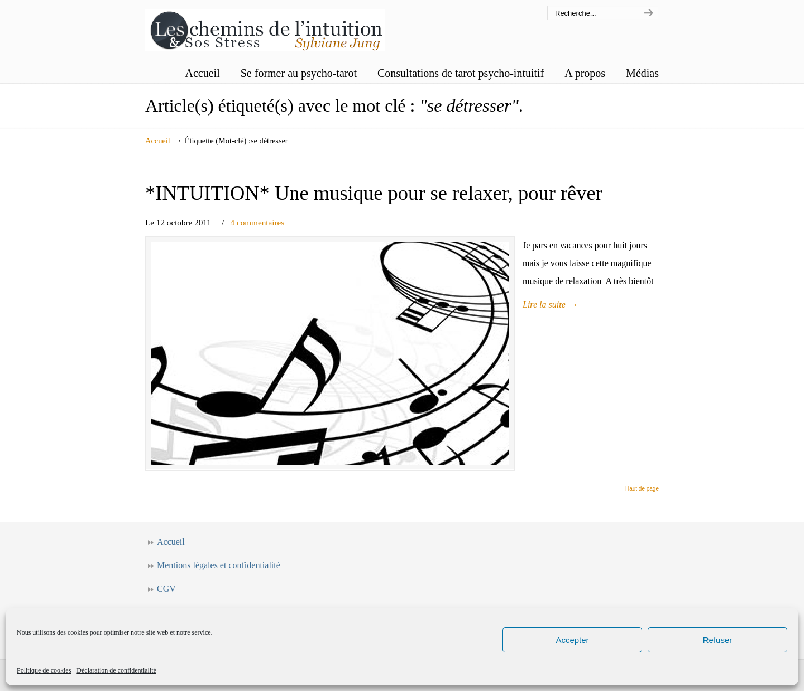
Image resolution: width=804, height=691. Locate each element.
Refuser (718, 640)
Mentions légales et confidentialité (218, 565)
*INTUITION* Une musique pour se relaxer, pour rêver (373, 192)
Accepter (572, 640)
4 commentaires (258, 222)
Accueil (157, 140)
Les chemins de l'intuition (265, 27)
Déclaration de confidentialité (116, 670)
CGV (166, 588)
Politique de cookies (44, 670)
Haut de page (642, 489)
